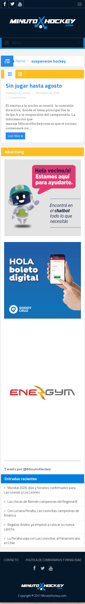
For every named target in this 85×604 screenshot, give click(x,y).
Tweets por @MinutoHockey (27, 469)
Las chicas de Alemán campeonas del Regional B (42, 501)
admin (26, 93)
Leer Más (15, 136)
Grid (9, 75)
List (20, 75)
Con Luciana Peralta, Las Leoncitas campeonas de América (41, 513)
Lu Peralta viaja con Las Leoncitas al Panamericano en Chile (42, 540)
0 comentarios (17, 97)
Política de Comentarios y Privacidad (53, 560)
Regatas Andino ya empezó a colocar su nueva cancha (39, 527)
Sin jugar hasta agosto (34, 85)
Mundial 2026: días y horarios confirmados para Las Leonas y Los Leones (39, 490)
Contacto (11, 560)
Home (20, 61)
